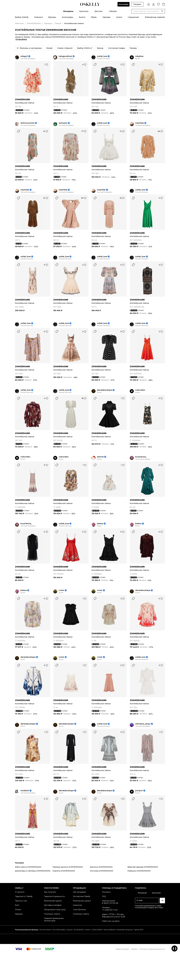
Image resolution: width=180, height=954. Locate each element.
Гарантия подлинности (54, 896)
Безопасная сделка (53, 901)
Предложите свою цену (55, 909)
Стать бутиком (79, 909)
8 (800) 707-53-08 (110, 903)
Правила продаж (122, 949)
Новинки (38, 17)
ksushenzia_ (141, 457)
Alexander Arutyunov (125, 930)
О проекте (19, 892)
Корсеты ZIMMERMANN (63, 871)
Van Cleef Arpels (58, 930)
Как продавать (79, 892)
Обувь (94, 17)
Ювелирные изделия (155, 17)
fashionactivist (27, 123)
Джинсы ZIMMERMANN (101, 867)
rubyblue (139, 56)
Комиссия (77, 905)
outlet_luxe (102, 56)
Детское (98, 11)
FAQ (104, 896)
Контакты (106, 892)
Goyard (69, 930)
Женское (19, 23)
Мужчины (83, 11)
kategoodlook (65, 56)
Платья (58, 23)
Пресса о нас (21, 901)
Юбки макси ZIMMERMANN (28, 867)
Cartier (87, 930)
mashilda (139, 123)
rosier (61, 590)
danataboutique (104, 390)
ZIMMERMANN (34, 23)
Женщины (68, 11)
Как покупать (50, 892)
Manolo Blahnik (109, 930)
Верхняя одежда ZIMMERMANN (143, 867)
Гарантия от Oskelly (23, 896)
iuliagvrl (24, 56)
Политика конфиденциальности (152, 949)
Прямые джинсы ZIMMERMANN (67, 867)
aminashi (63, 123)
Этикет (18, 909)
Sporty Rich (139, 930)
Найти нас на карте (111, 921)
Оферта (134, 949)
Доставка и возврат (53, 905)
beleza (100, 524)
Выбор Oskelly (21, 17)
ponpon (139, 791)
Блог (17, 905)
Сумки (119, 17)
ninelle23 (24, 791)
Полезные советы (52, 914)
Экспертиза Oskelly (81, 896)
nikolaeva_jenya (142, 724)
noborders (140, 390)
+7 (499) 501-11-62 (109, 910)
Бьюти (82, 17)
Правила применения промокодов (54, 919)
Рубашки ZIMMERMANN (139, 871)
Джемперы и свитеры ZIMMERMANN (32, 871)
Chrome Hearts (45, 930)
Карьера (18, 914)
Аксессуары (67, 17)
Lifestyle (113, 11)
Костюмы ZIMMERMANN (101, 871)
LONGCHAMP (97, 930)
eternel (100, 457)
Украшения (133, 17)
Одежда (106, 17)
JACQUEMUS (78, 930)
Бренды (52, 17)
